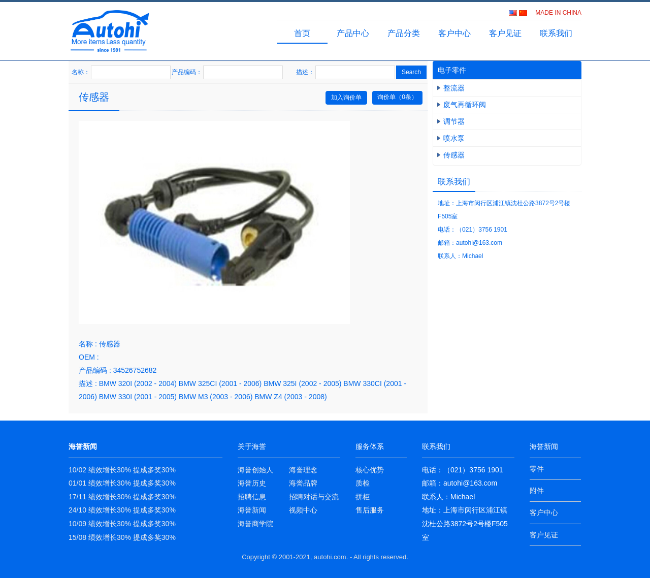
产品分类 (403, 33)
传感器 (454, 155)
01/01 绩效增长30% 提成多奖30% (122, 483)
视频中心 (303, 510)
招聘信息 (252, 497)
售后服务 (369, 510)
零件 (537, 469)
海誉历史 (252, 483)
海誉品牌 (303, 483)
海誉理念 (303, 470)
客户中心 (454, 33)
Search (411, 72)
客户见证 (505, 33)
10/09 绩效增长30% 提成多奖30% (122, 524)
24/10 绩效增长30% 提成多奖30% (122, 510)
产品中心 (353, 33)
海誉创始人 (255, 470)
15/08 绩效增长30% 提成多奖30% (122, 537)
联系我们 (556, 33)
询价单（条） (397, 97)
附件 (537, 491)
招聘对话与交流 (314, 497)
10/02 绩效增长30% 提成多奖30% (122, 470)
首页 (302, 33)
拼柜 (362, 497)
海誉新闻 (252, 510)
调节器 (454, 121)
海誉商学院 (255, 524)
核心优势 (369, 470)
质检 (362, 483)
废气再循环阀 (464, 105)
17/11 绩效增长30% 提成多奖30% (122, 497)
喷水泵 (454, 138)
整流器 (454, 88)
